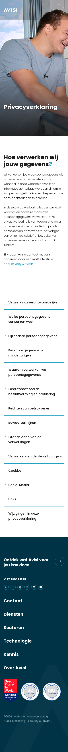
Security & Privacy (39, 721)
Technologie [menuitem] (18, 641)
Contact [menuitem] (13, 601)
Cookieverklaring (14, 721)
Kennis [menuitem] (11, 654)
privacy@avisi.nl (22, 264)
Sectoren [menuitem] (14, 628)
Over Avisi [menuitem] (15, 668)
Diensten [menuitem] (13, 614)
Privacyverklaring (37, 716)
